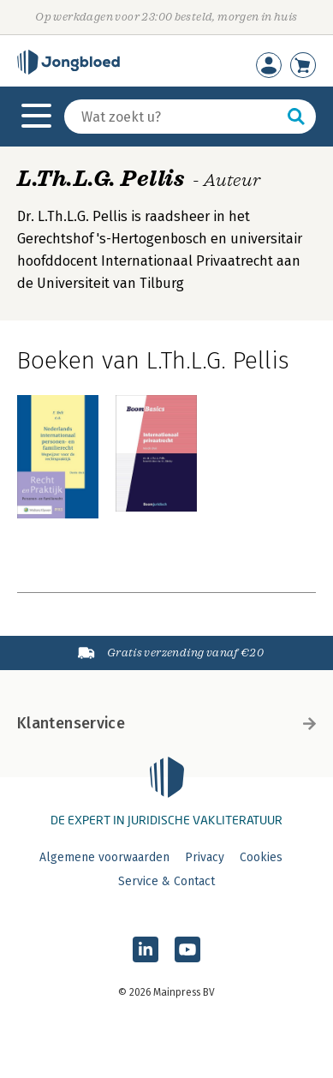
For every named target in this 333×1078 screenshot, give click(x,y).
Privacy (204, 857)
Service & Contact (166, 881)
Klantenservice (166, 723)
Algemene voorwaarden (104, 857)
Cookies (261, 857)
